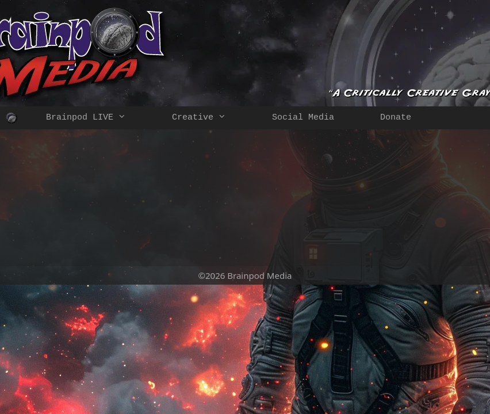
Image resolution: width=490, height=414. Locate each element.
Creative (210, 117)
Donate (395, 117)
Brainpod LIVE (97, 117)
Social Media (303, 117)
